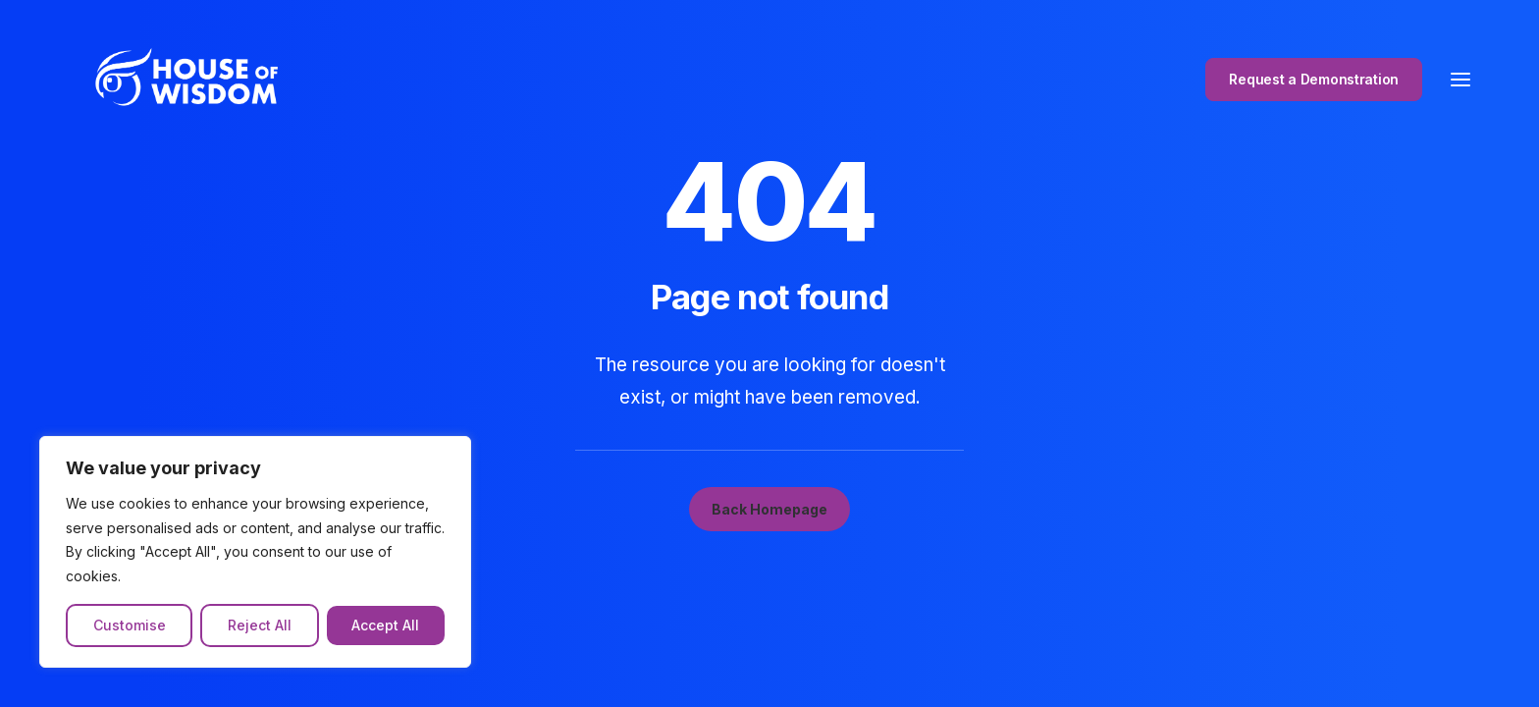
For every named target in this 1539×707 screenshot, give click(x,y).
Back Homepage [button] (769, 509)
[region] (255, 552)
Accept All (385, 625)
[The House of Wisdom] (174, 84)
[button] (1460, 84)
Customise (129, 625)
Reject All (260, 625)
